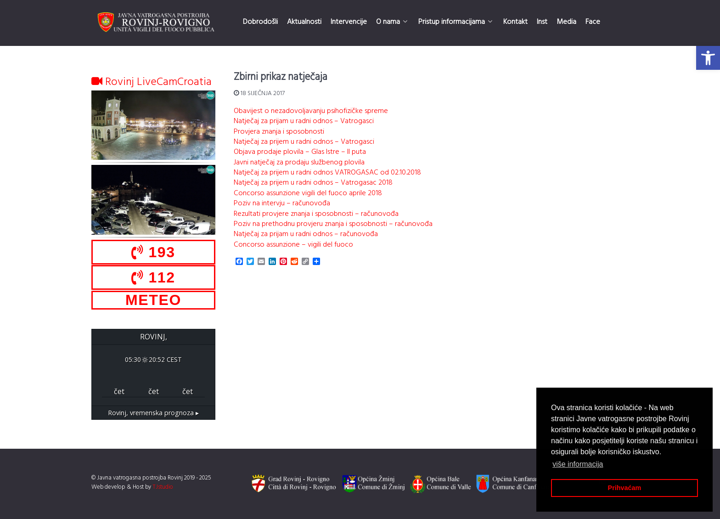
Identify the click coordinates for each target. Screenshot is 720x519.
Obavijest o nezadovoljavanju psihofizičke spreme (311, 111)
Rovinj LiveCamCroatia (151, 82)
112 (153, 277)
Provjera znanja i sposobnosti (279, 132)
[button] (708, 58)
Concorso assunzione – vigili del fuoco (293, 245)
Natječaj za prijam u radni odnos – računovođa (306, 234)
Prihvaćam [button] (624, 487)
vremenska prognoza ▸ (153, 412)
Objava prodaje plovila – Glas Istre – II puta (300, 152)
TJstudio (162, 487)
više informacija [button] (577, 464)
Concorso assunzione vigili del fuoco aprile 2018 (308, 193)
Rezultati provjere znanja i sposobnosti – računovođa (316, 214)
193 (153, 252)
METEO (153, 300)
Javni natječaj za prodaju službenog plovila (299, 163)
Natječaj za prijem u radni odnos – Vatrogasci (304, 142)
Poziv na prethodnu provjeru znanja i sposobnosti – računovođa (333, 224)
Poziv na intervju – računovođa (282, 203)
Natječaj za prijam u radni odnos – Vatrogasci (304, 121)
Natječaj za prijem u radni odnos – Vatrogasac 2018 (313, 183)
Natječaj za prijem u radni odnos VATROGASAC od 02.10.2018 (327, 173)
